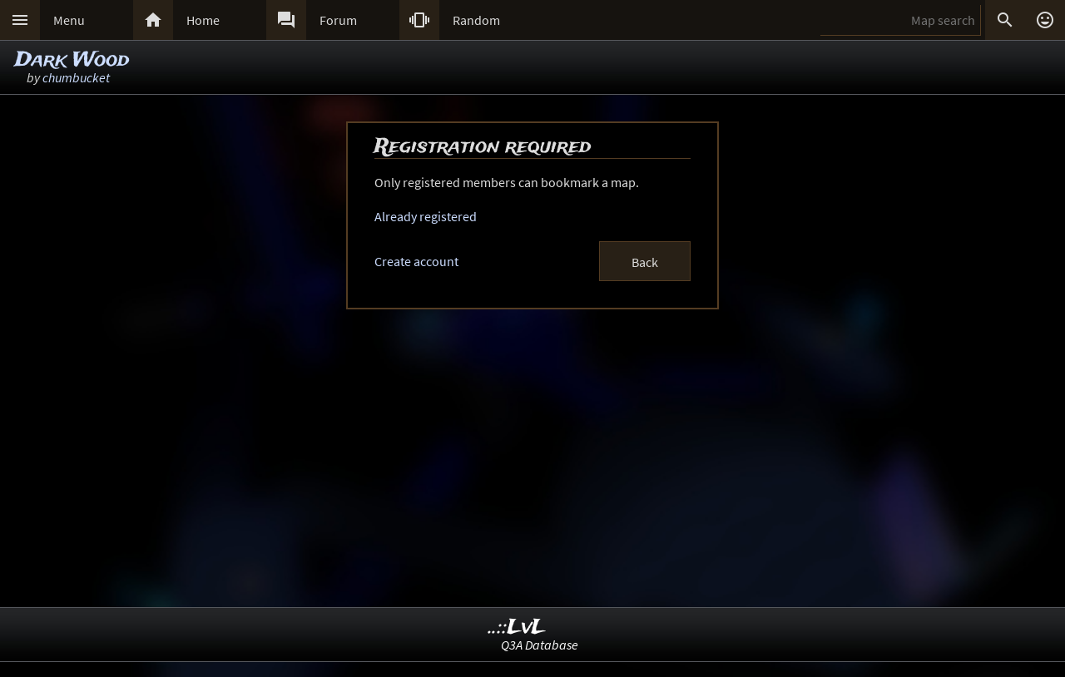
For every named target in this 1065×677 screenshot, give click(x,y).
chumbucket (76, 77)
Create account (416, 261)
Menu (69, 20)
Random (476, 20)
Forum (338, 20)
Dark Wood (72, 60)
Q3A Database (539, 644)
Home (203, 20)
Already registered (425, 216)
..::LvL (517, 627)
